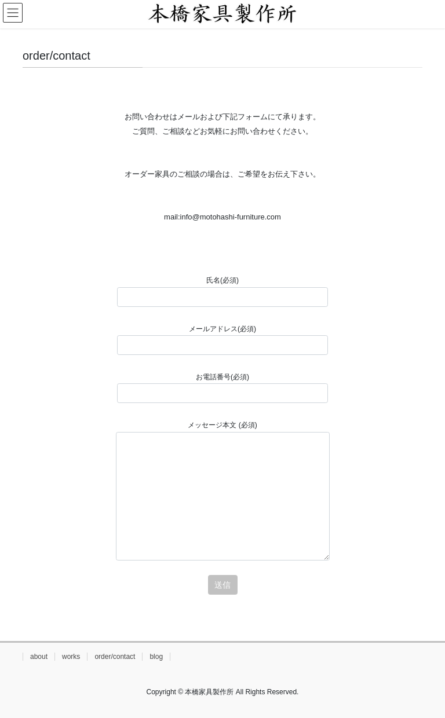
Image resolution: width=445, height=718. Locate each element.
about (39, 657)
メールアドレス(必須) (222, 340)
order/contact (114, 657)
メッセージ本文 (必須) (223, 491)
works (71, 657)
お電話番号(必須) (222, 388)
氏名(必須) (222, 291)
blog (156, 657)
